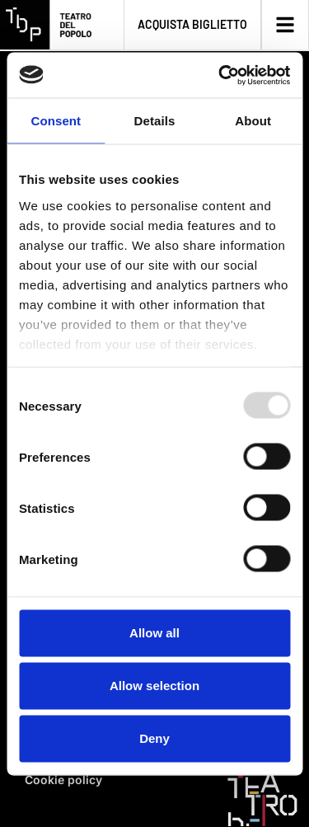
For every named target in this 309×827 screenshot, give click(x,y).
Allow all (154, 633)
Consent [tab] (55, 121)
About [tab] (253, 121)
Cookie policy (63, 780)
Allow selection (154, 686)
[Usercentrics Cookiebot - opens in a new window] (220, 75)
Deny (154, 738)
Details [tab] (155, 121)
